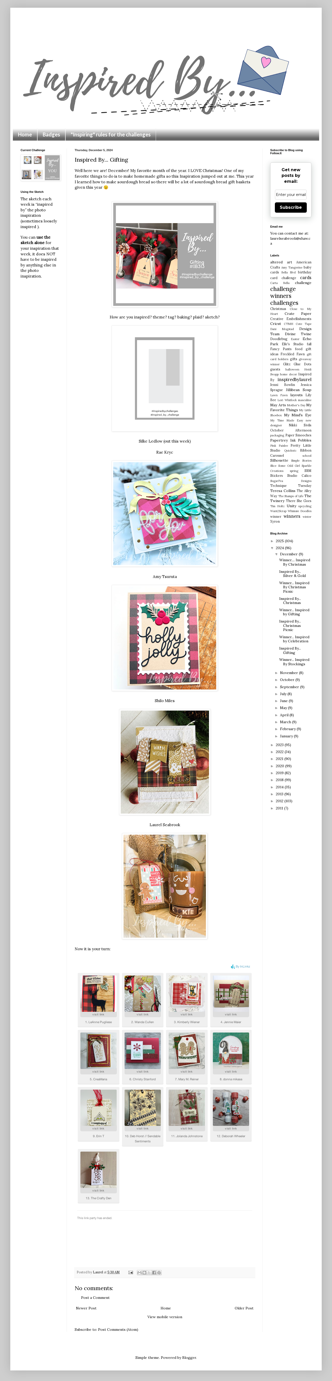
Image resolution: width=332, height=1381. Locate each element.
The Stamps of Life (291, 496)
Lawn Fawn (279, 395)
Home (25, 134)
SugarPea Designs (290, 481)
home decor (288, 374)
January (287, 736)
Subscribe (291, 207)
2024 (280, 548)
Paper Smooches (298, 435)
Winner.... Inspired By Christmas (294, 562)
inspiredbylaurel (294, 379)
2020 (280, 766)
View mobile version (164, 1317)
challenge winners (283, 292)
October (287, 679)
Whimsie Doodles (299, 511)
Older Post (244, 1308)
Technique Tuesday (290, 486)
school (306, 456)
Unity (291, 506)
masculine (304, 400)
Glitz (287, 364)
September (290, 687)
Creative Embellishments (290, 319)
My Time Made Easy (286, 420)
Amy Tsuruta (165, 576)
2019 (280, 773)
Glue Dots (302, 364)
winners (292, 516)
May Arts (278, 405)
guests (275, 369)
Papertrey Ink (283, 440)
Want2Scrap (278, 511)
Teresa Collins (282, 490)
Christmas (278, 309)
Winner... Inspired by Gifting (294, 612)
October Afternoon (290, 430)
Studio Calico (299, 475)
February (288, 729)
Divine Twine (298, 334)
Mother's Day (296, 405)
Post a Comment (95, 1297)
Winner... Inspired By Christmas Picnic (294, 587)
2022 (280, 751)
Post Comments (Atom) (118, 1329)
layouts (296, 395)
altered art (281, 262)
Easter (295, 339)
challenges (284, 302)
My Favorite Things (290, 407)
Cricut (275, 323)
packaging (277, 435)
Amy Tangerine (291, 267)
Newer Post (86, 1308)
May (284, 707)
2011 (280, 808)
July (283, 694)
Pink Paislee (279, 445)
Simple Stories (301, 460)
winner (275, 516)
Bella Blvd (288, 272)
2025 (280, 541)
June (284, 700)
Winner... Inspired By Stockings (294, 661)
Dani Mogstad (282, 329)
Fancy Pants (281, 349)
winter (307, 517)
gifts (293, 359)
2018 (280, 780)
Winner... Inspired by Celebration (294, 639)
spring (294, 471)
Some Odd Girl (289, 466)
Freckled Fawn (292, 354)
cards (305, 277)
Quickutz (290, 450)
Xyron (275, 521)
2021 (280, 758)
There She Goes (298, 501)
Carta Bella (280, 283)
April (285, 715)
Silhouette (279, 460)
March (286, 722)
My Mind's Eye (297, 415)
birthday (304, 272)
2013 (280, 794)
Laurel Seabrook (165, 824)
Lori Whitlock (286, 400)
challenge (303, 282)
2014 (280, 787)
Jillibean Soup (299, 389)
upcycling (304, 506)
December (289, 554)
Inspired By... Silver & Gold (292, 573)
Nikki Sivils (300, 425)
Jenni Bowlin (282, 385)
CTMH (288, 324)
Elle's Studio (292, 344)
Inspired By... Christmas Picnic (290, 625)
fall (309, 344)
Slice (273, 466)
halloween (292, 369)
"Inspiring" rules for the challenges (111, 134)
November (289, 672)
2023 (280, 745)
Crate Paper (298, 313)
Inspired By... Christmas (290, 600)
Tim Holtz (277, 506)
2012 (280, 801)
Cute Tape (303, 324)
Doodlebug (278, 339)
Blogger (189, 1357)
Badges (51, 134)
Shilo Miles (165, 700)
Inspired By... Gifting (290, 650)
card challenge (283, 278)
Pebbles (304, 440)
